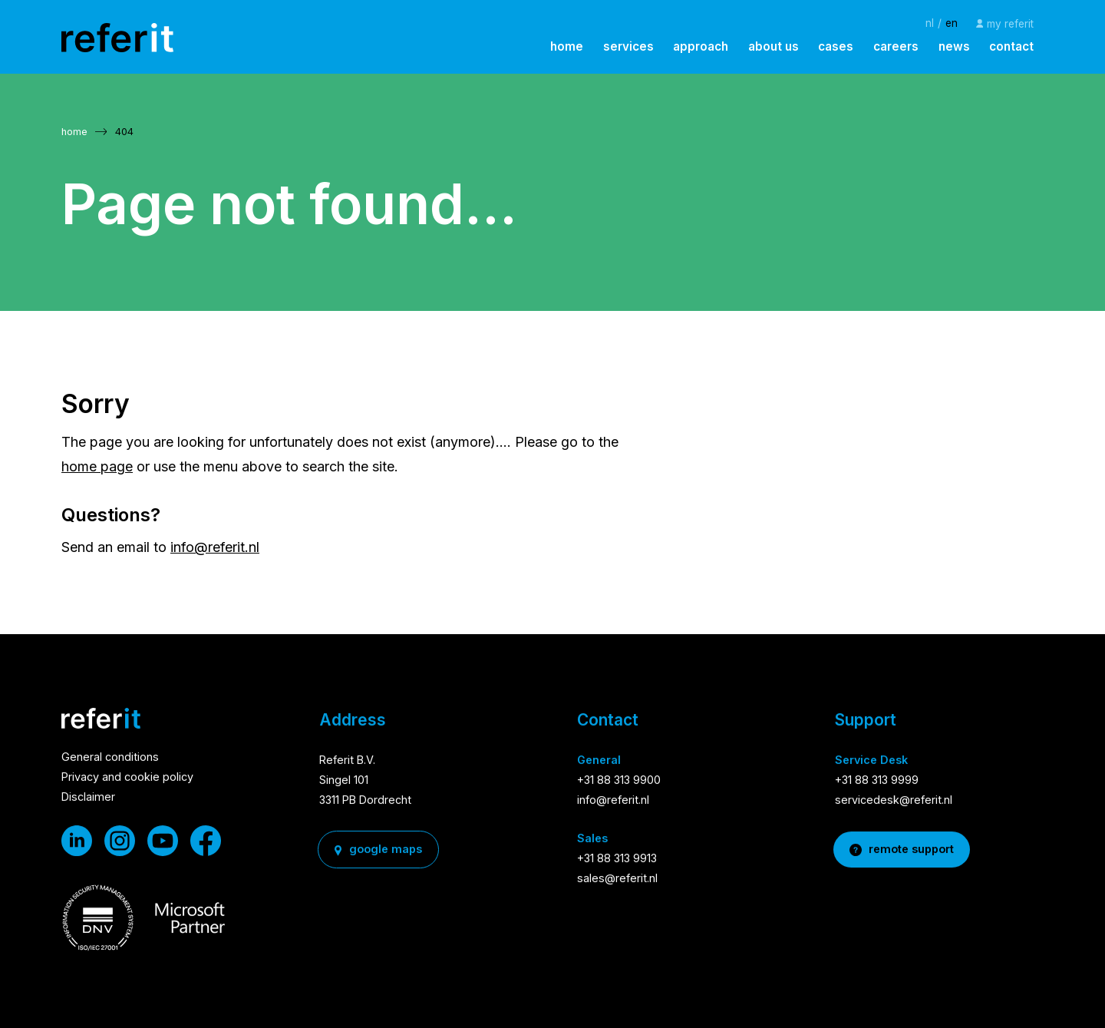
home (566, 46)
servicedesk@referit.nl (893, 801)
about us (773, 46)
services (628, 46)
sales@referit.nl (617, 878)
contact (1011, 46)
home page (97, 466)
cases (835, 46)
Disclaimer (88, 798)
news (954, 46)
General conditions (110, 758)
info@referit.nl (214, 547)
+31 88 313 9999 (877, 781)
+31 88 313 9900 (619, 781)
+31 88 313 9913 (617, 858)
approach (700, 46)
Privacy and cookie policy (127, 778)
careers (896, 46)
